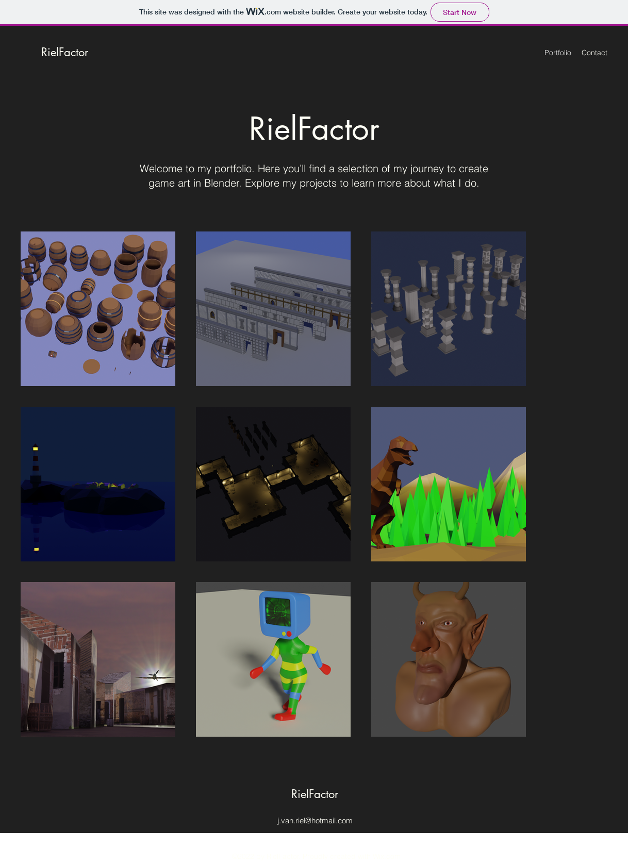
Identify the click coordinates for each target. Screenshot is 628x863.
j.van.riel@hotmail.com (315, 820)
